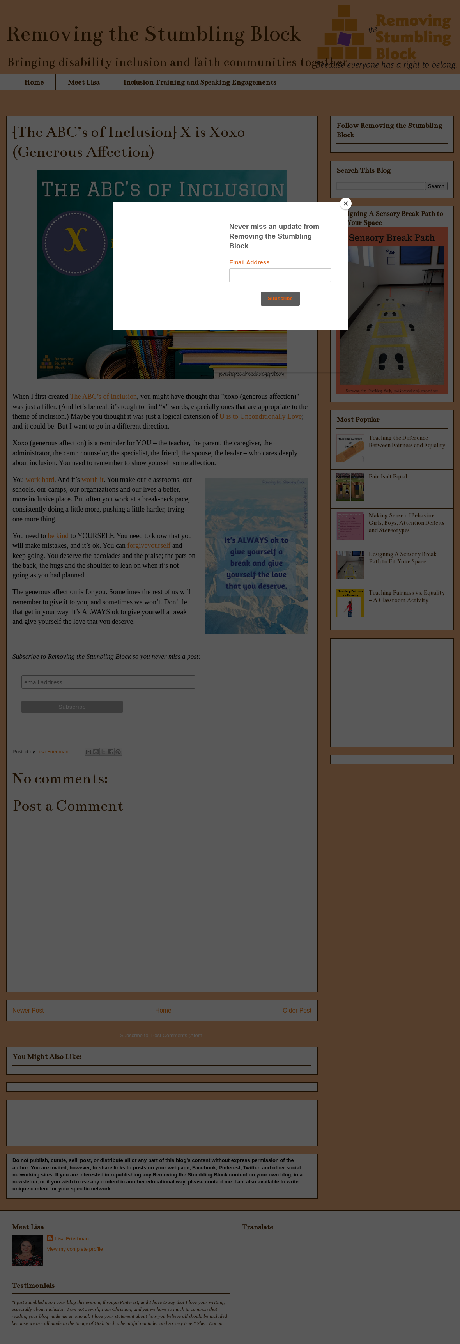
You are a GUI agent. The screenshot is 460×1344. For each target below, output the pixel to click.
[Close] (346, 203)
